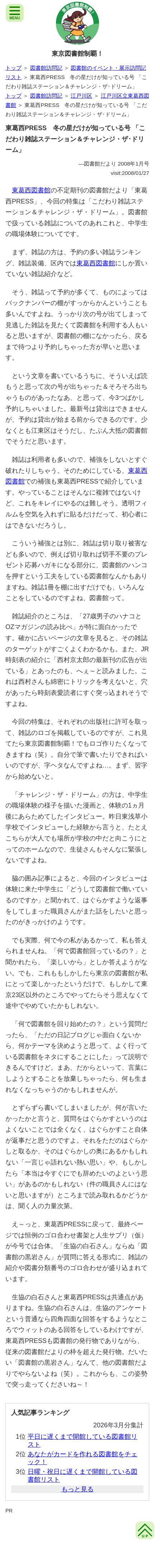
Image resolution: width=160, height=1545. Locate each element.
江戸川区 (81, 96)
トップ (13, 68)
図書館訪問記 (46, 68)
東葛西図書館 (31, 190)
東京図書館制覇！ (77, 53)
